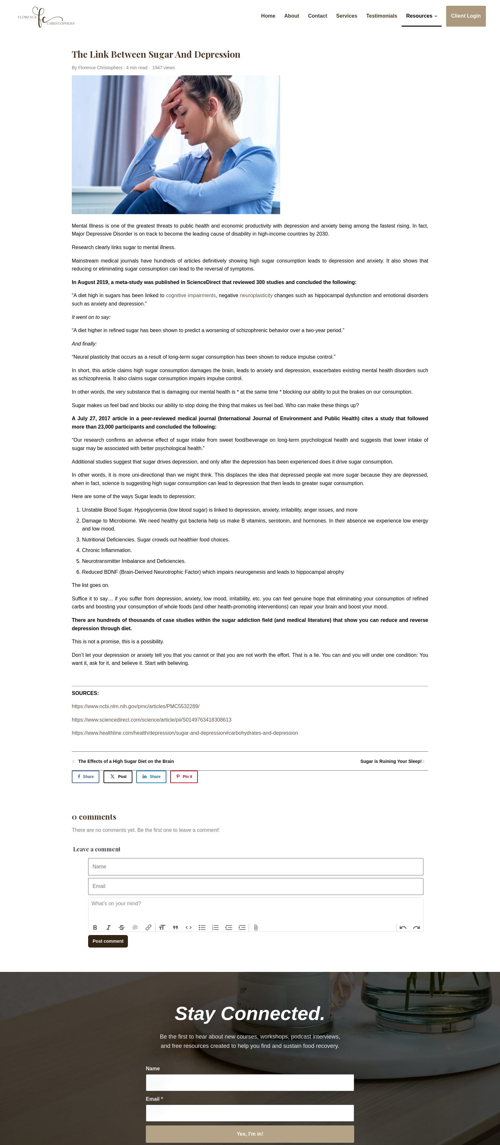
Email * (154, 1099)
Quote (175, 928)
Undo (403, 928)
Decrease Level (229, 928)
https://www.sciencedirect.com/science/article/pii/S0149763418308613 (151, 720)
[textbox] (255, 911)
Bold (95, 928)
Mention (135, 928)
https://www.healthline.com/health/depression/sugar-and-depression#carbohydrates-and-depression (185, 733)
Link (148, 928)
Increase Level (242, 928)
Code (189, 928)
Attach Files (255, 928)
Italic (108, 928)
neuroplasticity (256, 295)
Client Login (466, 16)
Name (153, 1068)
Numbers (215, 928)
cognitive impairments (191, 295)
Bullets (202, 928)
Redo (416, 928)
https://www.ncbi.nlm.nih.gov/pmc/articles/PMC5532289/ (135, 706)
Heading (162, 928)
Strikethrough (122, 928)
